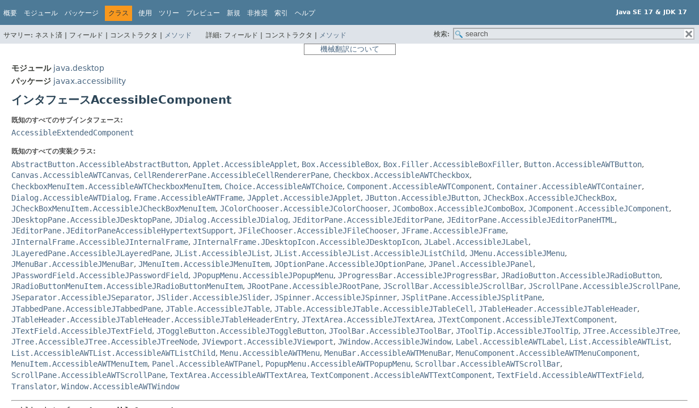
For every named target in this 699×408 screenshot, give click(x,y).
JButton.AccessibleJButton (421, 197)
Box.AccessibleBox (340, 164)
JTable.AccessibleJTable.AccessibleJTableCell (374, 308)
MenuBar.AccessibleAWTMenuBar (387, 353)
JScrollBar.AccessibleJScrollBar (453, 286)
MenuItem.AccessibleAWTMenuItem (79, 363)
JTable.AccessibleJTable (218, 308)
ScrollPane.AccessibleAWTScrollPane (88, 375)
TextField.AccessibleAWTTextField (569, 375)
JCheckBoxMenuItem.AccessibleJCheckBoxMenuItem (113, 208)
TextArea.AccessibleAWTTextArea (238, 375)
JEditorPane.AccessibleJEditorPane (367, 219)
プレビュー (203, 13)
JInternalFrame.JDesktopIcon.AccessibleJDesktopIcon (306, 241)
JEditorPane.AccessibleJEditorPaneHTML (531, 219)
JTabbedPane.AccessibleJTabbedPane (86, 308)
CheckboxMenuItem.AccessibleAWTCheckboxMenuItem (115, 186)
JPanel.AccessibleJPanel (481, 264)
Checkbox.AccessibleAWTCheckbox (401, 175)
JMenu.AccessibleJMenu (517, 253)
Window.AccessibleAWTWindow (120, 386)
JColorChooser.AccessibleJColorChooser (304, 208)
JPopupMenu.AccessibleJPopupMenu (263, 275)
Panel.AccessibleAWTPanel (206, 363)
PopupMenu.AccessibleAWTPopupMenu (337, 363)
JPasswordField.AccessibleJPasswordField (99, 275)
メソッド (178, 35)
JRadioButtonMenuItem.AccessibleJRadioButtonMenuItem (127, 286)
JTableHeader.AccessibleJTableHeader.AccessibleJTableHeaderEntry (154, 319)
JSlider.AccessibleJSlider (213, 297)
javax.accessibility (89, 81)
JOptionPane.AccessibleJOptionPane (349, 264)
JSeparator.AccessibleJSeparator (81, 297)
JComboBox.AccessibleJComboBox (458, 208)
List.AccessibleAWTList (619, 341)
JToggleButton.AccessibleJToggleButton (240, 330)
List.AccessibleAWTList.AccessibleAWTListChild (113, 353)
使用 (145, 13)
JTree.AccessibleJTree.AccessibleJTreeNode (104, 341)
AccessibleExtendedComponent (72, 132)
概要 (10, 13)
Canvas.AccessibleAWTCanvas (70, 175)
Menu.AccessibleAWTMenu (270, 353)
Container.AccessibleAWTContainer (569, 186)
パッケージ (82, 13)
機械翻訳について (349, 49)
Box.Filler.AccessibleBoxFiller (451, 164)
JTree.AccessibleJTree (630, 330)
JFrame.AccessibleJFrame (453, 230)
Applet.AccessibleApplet (245, 164)
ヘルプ (305, 13)
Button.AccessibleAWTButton (583, 164)
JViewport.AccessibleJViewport (267, 341)
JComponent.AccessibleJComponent (598, 208)
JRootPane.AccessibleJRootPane (313, 286)
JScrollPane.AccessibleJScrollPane (603, 286)
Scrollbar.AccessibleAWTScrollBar (487, 363)
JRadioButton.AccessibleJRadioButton (580, 275)
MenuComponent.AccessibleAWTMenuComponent (546, 353)
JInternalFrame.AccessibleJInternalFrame (99, 241)
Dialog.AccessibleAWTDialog (70, 197)
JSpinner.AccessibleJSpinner (335, 297)
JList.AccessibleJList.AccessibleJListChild (369, 253)
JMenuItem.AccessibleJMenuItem (204, 264)
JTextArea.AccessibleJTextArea (367, 319)
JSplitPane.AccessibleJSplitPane (471, 297)
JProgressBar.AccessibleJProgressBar (417, 275)
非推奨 (257, 13)
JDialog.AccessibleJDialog (231, 219)
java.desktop (78, 68)
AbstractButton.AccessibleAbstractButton (99, 164)
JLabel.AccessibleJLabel (476, 241)
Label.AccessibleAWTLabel (510, 341)
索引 (281, 13)
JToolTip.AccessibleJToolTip (517, 330)
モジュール (41, 13)
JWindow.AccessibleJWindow (394, 341)
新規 (233, 13)
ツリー (169, 13)
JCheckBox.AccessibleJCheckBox (549, 197)
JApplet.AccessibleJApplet (304, 197)
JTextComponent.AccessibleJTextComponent (526, 319)
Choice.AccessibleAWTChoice (283, 186)
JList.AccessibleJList (222, 253)
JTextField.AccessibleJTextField (81, 330)
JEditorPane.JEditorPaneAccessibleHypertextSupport (122, 230)
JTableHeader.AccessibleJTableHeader (557, 308)
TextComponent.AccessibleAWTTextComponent (401, 375)
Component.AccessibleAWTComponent (419, 186)
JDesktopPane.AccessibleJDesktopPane (90, 219)
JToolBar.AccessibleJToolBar (390, 330)
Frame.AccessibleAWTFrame (188, 197)
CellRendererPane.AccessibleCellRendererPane (231, 175)
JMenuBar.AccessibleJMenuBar (72, 264)
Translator (34, 386)
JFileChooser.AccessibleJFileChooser (317, 230)
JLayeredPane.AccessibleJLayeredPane (90, 253)
